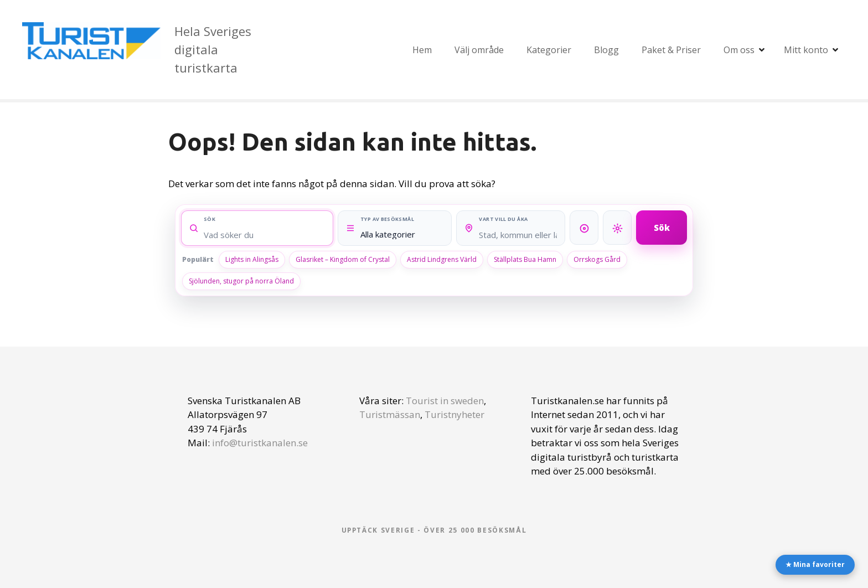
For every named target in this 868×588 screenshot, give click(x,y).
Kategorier (548, 50)
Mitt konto (806, 50)
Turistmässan (389, 414)
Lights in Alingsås (251, 259)
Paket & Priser (671, 50)
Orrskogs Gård (597, 259)
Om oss (739, 50)
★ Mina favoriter (815, 564)
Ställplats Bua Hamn (525, 259)
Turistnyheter (454, 414)
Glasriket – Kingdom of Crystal (343, 259)
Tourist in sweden (445, 400)
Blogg (606, 50)
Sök (662, 227)
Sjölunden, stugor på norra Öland (241, 281)
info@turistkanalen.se (260, 442)
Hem (422, 50)
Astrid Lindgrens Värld (442, 259)
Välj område (479, 50)
